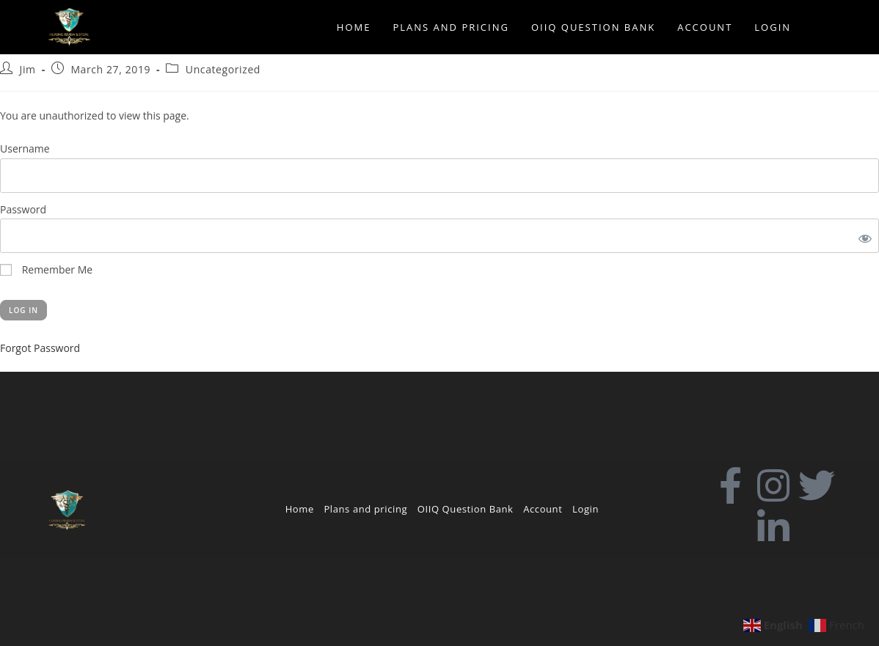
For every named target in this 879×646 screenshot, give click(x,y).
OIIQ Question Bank (465, 508)
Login (585, 508)
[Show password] (862, 236)
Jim (28, 69)
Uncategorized (223, 69)
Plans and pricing (365, 508)
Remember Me (46, 269)
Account (542, 508)
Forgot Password (40, 348)
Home (299, 508)
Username (25, 148)
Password (23, 209)
